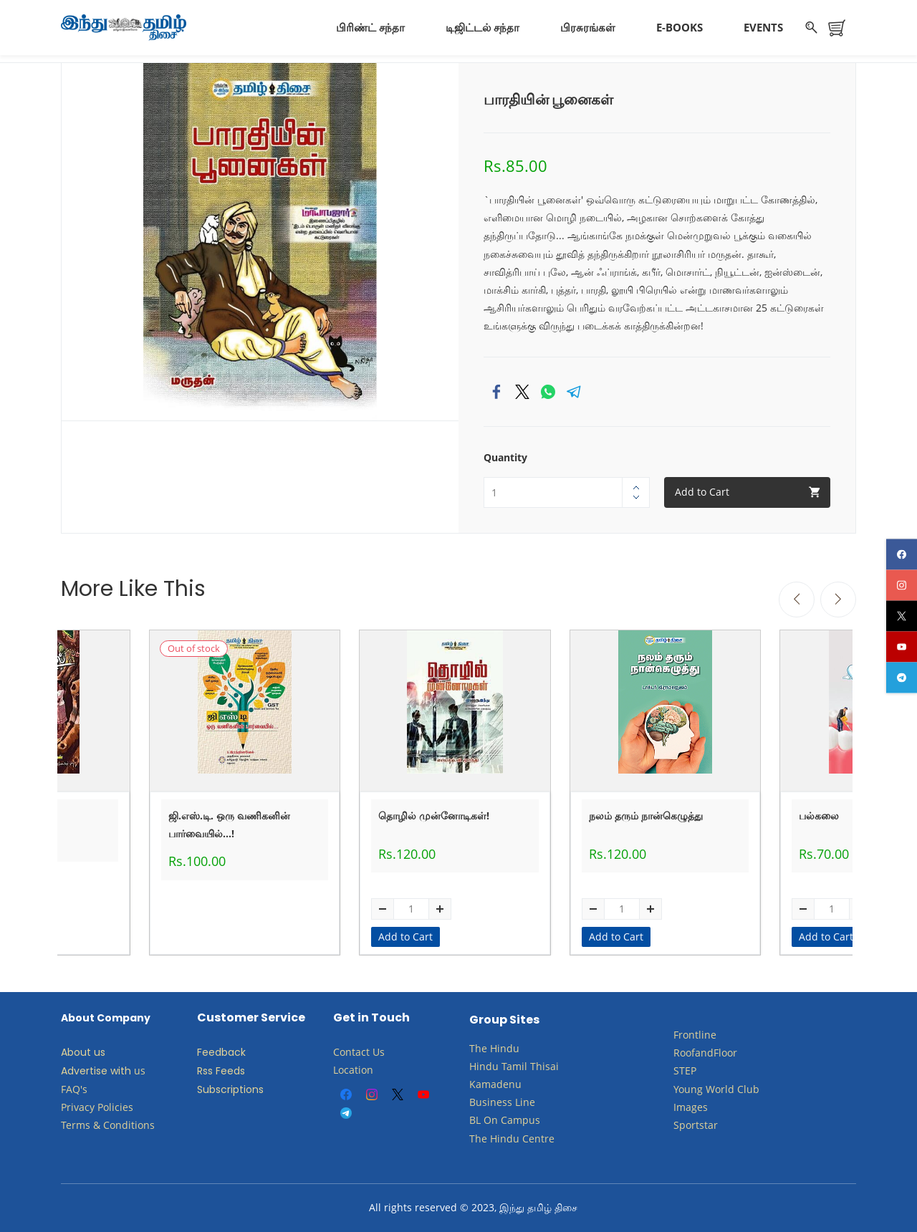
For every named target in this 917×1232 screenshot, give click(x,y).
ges (699, 1107)
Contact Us (359, 1052)
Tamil (514, 1066)
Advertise (84, 1071)
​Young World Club (716, 1089)
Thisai (544, 1066)
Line (525, 1102)
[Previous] (797, 599)
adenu (506, 1084)
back (233, 1052)
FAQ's (74, 1089)
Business (490, 1102)
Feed (209, 1052)
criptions (242, 1089)
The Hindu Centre (511, 1138)
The (478, 1048)
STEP (684, 1070)
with (120, 1071)
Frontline (694, 1034)
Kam (480, 1084)
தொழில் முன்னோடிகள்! (433, 815)
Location (353, 1070)
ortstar (702, 1125)
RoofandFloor (705, 1052)
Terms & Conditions (108, 1125)
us (139, 1070)
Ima (682, 1107)
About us (83, 1052)
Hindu (504, 1048)
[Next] (838, 599)
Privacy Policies (98, 1107)
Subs (209, 1089)
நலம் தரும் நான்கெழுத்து (646, 815)
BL (475, 1120)
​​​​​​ (499, 1120)
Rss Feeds (221, 1071)
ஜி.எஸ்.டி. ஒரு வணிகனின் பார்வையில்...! (229, 824)
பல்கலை (819, 815)
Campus (520, 1120)
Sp (679, 1125)
